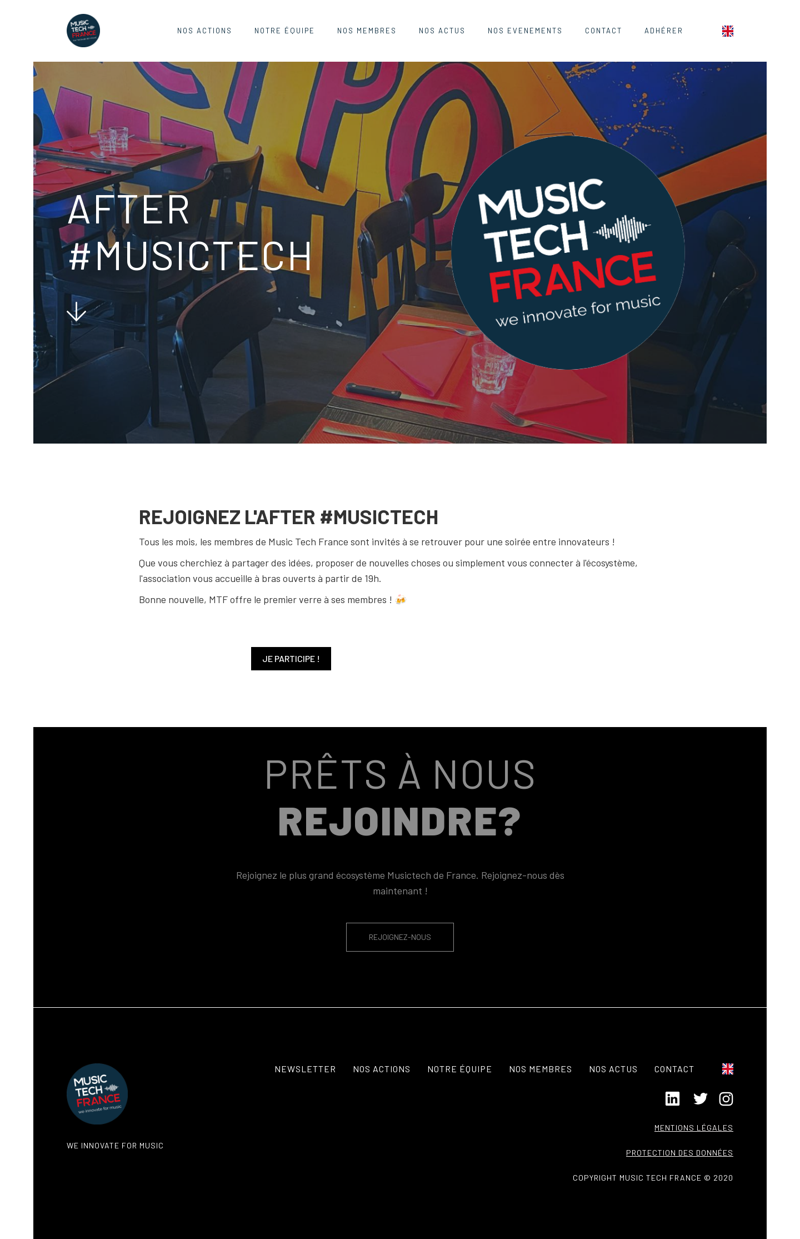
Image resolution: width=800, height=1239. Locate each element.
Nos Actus (442, 30)
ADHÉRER (663, 30)
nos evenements (525, 30)
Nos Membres (367, 30)
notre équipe (459, 1068)
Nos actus (613, 1068)
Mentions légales (693, 1127)
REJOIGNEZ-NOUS (400, 937)
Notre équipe (284, 30)
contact (603, 30)
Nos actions (204, 30)
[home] (83, 30)
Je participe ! (291, 658)
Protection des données (679, 1152)
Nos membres (540, 1068)
